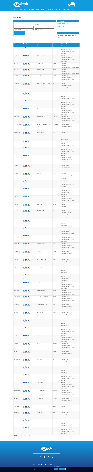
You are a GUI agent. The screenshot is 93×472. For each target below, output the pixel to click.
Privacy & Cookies (48, 464)
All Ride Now (39, 75)
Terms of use (57, 466)
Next (30, 435)
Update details (61, 28)
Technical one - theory (65, 47)
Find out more (62, 469)
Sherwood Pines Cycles (41, 274)
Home (14, 10)
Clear (22, 33)
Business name (40, 43)
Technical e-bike (64, 280)
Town (54, 43)
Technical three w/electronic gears (67, 98)
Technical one (63, 63)
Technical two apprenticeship (66, 85)
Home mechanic (64, 93)
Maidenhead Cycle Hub (41, 116)
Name (15, 43)
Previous (16, 435)
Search (17, 33)
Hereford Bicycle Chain (41, 290)
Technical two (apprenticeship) (66, 49)
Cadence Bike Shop (40, 210)
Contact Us (40, 464)
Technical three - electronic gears (67, 175)
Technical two (63, 65)
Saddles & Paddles (40, 132)
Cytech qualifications (65, 43)
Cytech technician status (63, 23)
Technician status (26, 43)
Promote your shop (62, 26)
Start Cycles (39, 47)
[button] (24, 27)
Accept (56, 469)
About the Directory (62, 25)
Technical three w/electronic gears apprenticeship (70, 67)
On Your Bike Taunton (41, 69)
